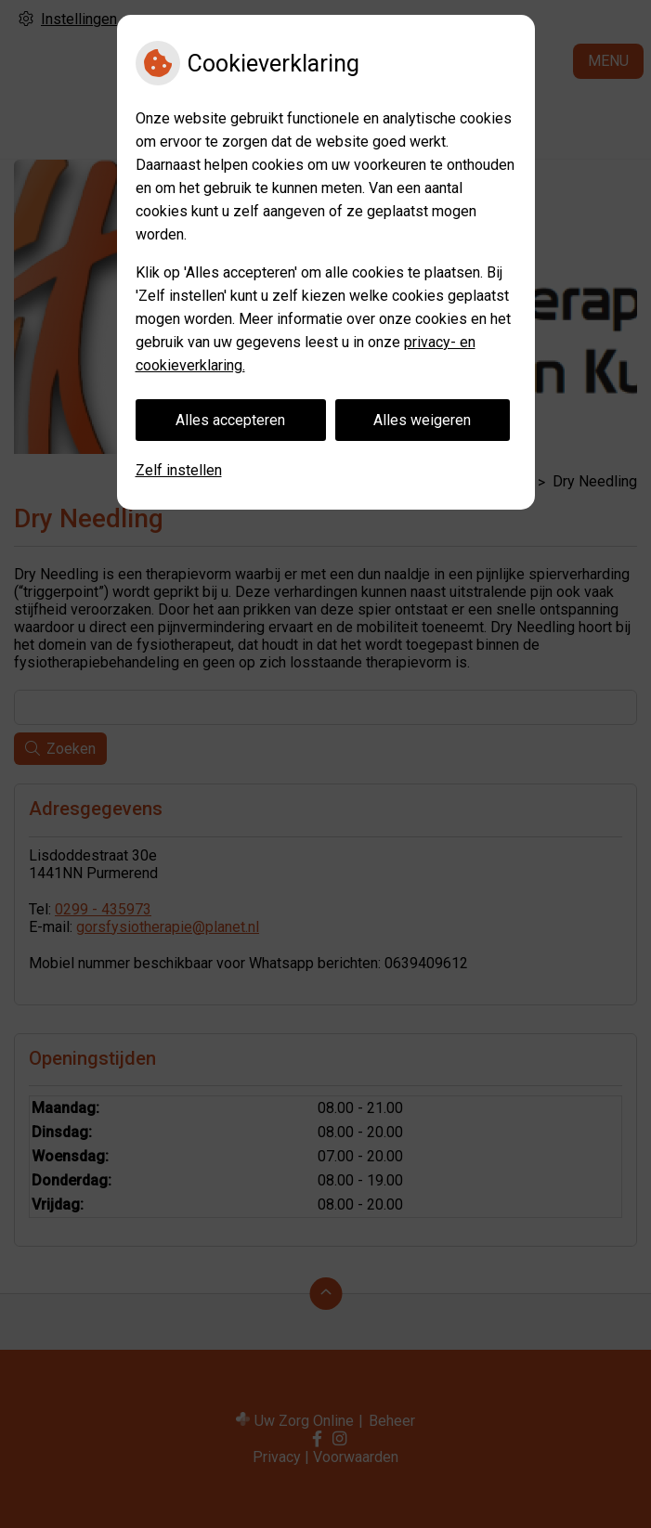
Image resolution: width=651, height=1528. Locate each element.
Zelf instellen (179, 470)
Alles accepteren (230, 420)
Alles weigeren (422, 420)
